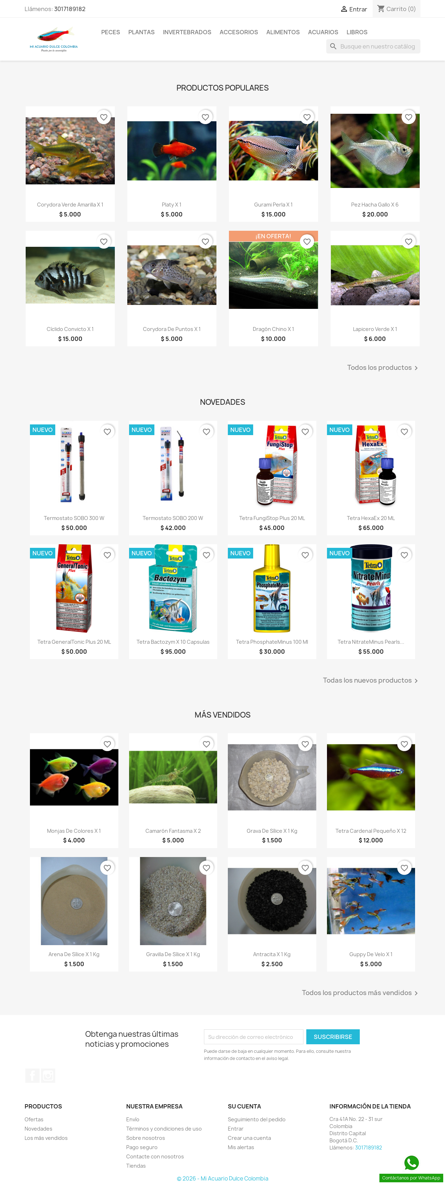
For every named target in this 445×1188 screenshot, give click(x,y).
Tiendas (136, 1165)
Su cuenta (244, 1106)
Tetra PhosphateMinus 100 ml (272, 641)
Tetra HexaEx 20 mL (371, 518)
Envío (132, 1119)
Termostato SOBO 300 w (74, 518)
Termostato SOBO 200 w (173, 518)
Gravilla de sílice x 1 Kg (173, 954)
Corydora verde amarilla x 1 (70, 204)
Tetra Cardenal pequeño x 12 (371, 830)
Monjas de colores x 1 (74, 830)
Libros (357, 32)
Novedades (38, 1128)
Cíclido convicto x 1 (70, 329)
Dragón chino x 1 (273, 329)
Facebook (32, 1076)
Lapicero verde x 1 (375, 329)
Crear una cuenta (249, 1138)
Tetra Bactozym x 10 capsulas (173, 641)
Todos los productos (383, 368)
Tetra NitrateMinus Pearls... (371, 641)
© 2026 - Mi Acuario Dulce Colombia (222, 1178)
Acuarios (323, 32)
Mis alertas (241, 1147)
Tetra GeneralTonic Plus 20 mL (74, 641)
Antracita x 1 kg (272, 954)
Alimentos (283, 32)
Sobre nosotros (145, 1138)
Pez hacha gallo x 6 (375, 204)
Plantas (141, 32)
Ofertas (34, 1119)
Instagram (48, 1076)
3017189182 (70, 9)
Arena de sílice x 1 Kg (73, 954)
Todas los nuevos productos (371, 681)
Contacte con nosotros (155, 1156)
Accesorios (239, 32)
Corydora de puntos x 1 (172, 329)
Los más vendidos (46, 1138)
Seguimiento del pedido (257, 1119)
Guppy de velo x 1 (371, 954)
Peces (110, 32)
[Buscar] (373, 46)
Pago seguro (142, 1147)
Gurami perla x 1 (273, 204)
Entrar (236, 1128)
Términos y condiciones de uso (164, 1128)
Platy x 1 (171, 204)
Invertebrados (187, 32)
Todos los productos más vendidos (361, 993)
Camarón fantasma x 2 (173, 830)
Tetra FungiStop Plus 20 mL (272, 518)
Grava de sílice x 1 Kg (272, 830)
